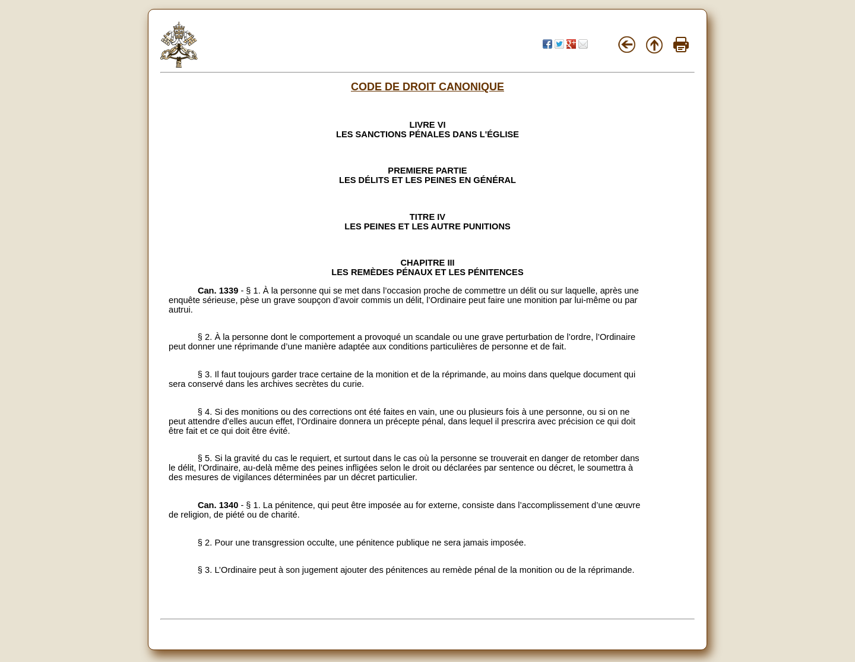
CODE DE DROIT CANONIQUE (427, 87)
